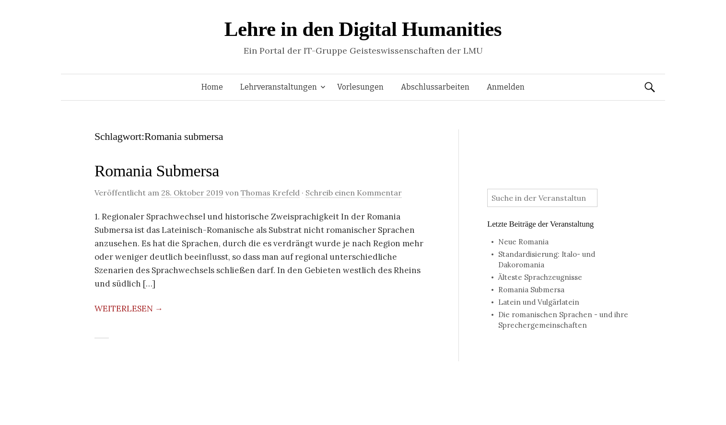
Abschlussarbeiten (435, 87)
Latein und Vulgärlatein (538, 302)
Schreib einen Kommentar (353, 192)
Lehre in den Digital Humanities (363, 29)
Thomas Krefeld (270, 192)
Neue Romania (523, 241)
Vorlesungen (360, 87)
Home (212, 87)
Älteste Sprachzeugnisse (540, 277)
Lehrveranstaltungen (278, 87)
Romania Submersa (156, 171)
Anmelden (506, 87)
